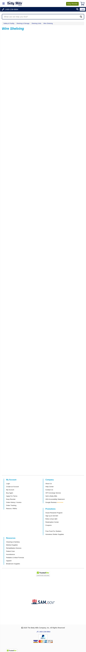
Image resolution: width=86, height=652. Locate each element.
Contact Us (49, 490)
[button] (77, 9)
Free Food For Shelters (53, 531)
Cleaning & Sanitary (13, 542)
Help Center (49, 486)
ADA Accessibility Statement (55, 499)
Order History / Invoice (13, 502)
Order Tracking (11, 505)
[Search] (81, 16)
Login (8, 483)
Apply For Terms (11, 496)
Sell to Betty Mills (51, 496)
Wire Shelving (48, 23)
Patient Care (10, 551)
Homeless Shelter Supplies (54, 534)
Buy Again (9, 493)
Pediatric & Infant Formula (15, 557)
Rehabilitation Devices (13, 548)
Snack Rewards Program (54, 513)
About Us (48, 483)
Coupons (48, 525)
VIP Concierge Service (53, 493)
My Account (10, 490)
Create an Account (12, 486)
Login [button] (82, 9)
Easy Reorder (11, 499)
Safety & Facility (8, 23)
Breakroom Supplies (13, 564)
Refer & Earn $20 (51, 519)
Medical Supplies (12, 545)
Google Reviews (51, 502)
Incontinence (10, 554)
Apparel (8, 561)
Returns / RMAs (11, 508)
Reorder (72, 4)
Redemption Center (52, 522)
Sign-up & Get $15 (51, 516)
